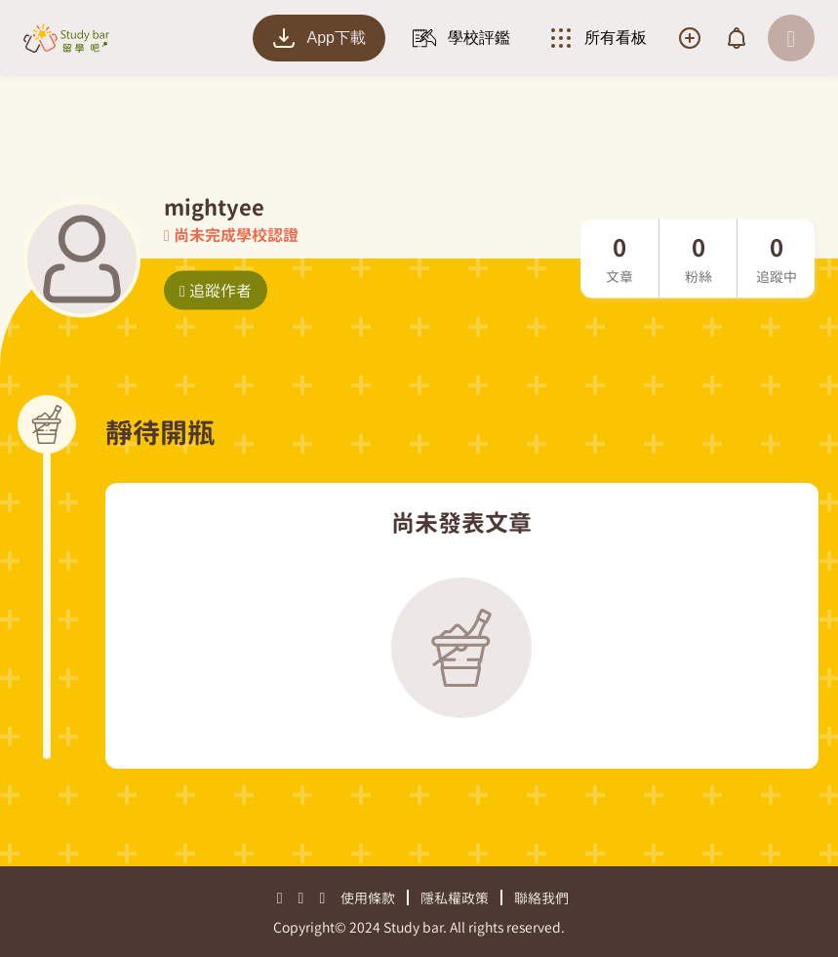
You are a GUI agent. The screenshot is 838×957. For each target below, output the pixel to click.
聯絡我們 (541, 898)
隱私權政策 (454, 898)
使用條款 (367, 898)
